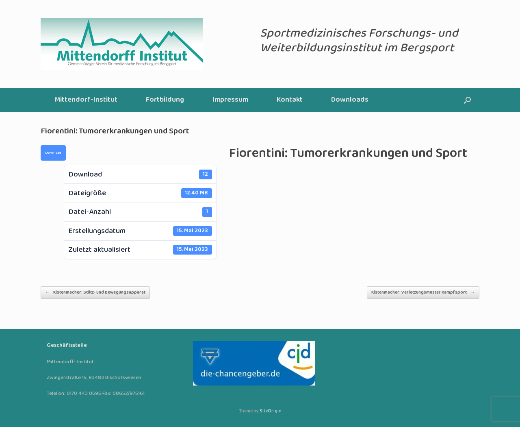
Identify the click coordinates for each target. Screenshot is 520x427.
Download (53, 153)
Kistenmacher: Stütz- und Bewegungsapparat (95, 292)
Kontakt (290, 100)
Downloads (349, 100)
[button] (467, 100)
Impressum (230, 100)
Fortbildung (165, 100)
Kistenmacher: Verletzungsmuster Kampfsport (423, 292)
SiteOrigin (271, 411)
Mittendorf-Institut (86, 100)
